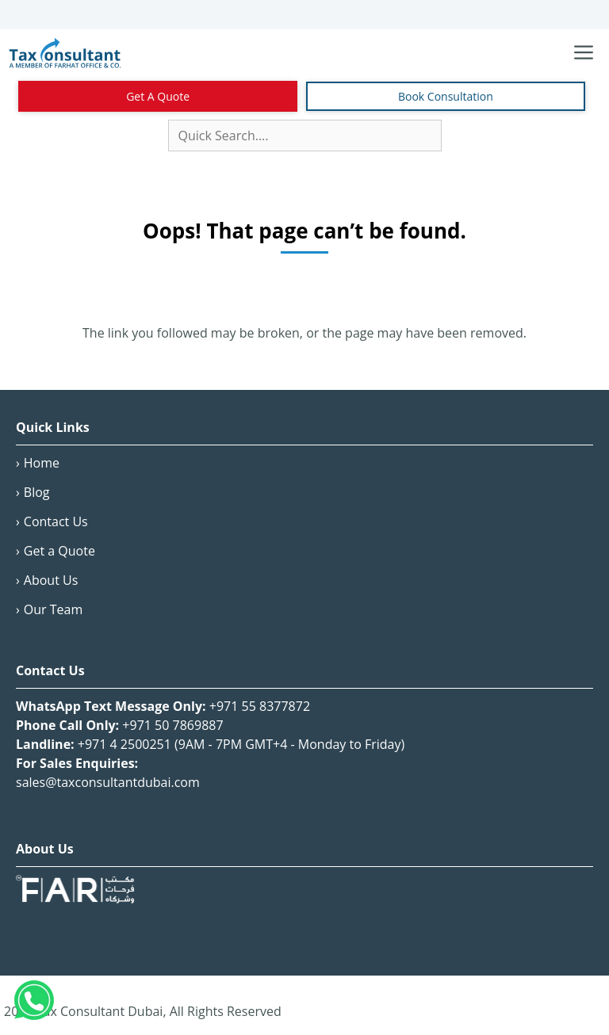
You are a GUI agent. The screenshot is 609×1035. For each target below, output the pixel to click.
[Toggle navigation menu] (583, 53)
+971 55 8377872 (259, 706)
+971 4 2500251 (124, 744)
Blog (37, 492)
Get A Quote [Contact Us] (158, 96)
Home (41, 463)
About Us (51, 580)
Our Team (53, 609)
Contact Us (56, 521)
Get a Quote (59, 551)
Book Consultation (445, 96)
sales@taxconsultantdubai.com (108, 782)
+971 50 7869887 (172, 725)
